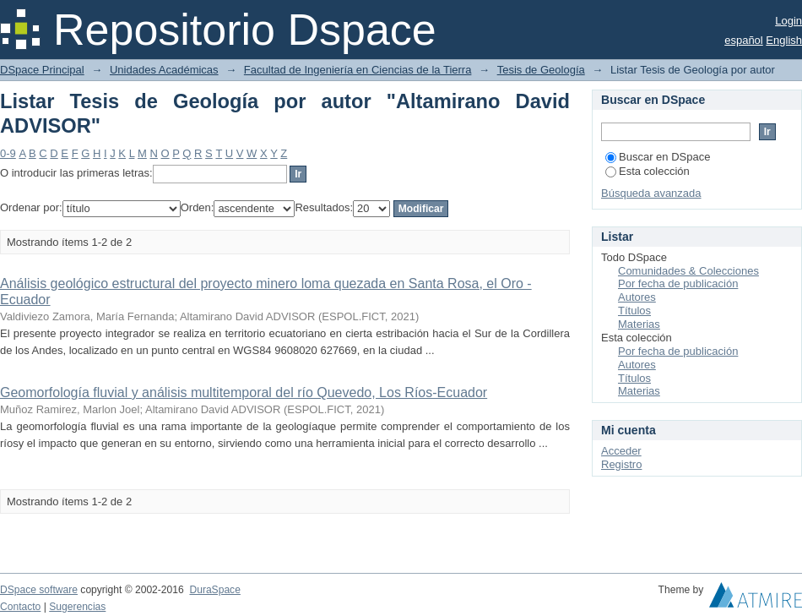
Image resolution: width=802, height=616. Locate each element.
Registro (621, 464)
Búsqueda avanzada (651, 193)
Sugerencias (77, 607)
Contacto (20, 607)
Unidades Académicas (164, 69)
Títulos (634, 310)
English (784, 40)
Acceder (621, 450)
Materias (639, 324)
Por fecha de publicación (678, 283)
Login (788, 20)
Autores (637, 297)
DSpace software (39, 590)
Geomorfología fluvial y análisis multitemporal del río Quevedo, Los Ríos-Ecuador (243, 392)
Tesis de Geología (541, 69)
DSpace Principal (42, 69)
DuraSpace (214, 590)
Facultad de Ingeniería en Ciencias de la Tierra (358, 69)
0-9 (8, 153)
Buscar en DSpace (657, 156)
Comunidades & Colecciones (688, 270)
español (743, 40)
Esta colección (647, 171)
